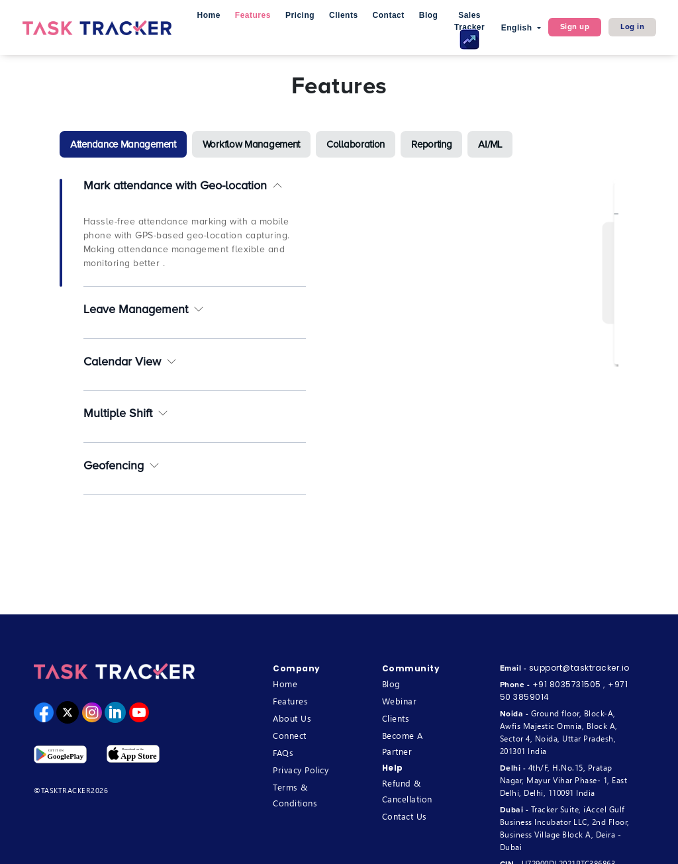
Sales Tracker (469, 30)
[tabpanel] (339, 342)
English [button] (518, 27)
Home (208, 15)
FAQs (283, 752)
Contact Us (404, 816)
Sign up (575, 27)
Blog (428, 15)
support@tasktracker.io (579, 667)
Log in (632, 27)
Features (253, 15)
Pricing (300, 15)
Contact (389, 15)
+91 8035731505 (566, 684)
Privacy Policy (300, 769)
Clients (343, 15)
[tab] (123, 144)
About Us (292, 718)
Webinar (399, 700)
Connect (290, 735)
